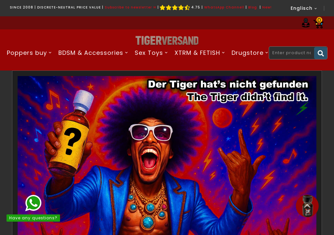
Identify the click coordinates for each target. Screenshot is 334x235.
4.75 (180, 7)
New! (267, 7)
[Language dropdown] (304, 8)
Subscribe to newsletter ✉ (130, 7)
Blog (252, 7)
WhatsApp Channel (223, 7)
